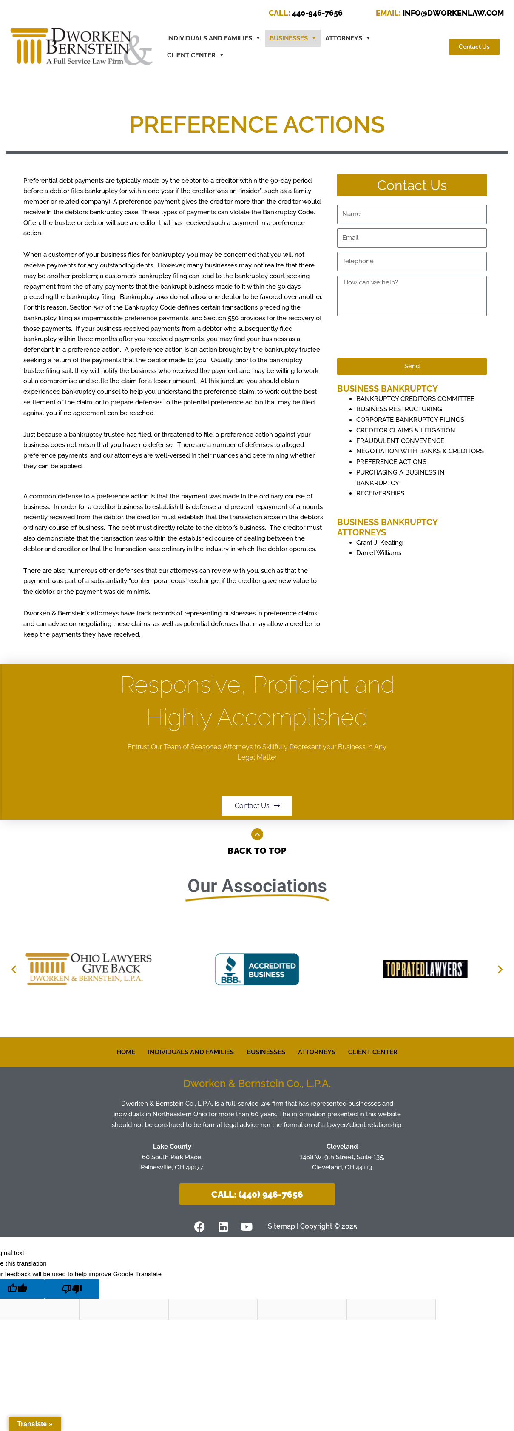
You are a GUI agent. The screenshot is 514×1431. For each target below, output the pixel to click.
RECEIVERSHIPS (380, 493)
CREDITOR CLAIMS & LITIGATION (405, 430)
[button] (14, 969)
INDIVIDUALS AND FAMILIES (191, 1052)
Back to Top (257, 851)
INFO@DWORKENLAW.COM (440, 13)
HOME (125, 1052)
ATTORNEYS (348, 38)
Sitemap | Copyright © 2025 (312, 1226)
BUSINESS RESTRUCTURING (399, 409)
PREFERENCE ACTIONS (391, 462)
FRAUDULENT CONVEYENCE (400, 441)
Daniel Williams (378, 553)
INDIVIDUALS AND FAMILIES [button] (214, 38)
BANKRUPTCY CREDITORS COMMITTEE (415, 399)
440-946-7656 (306, 13)
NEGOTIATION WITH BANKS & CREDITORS (420, 451)
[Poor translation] (72, 1289)
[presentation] (401, 337)
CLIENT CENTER (195, 55)
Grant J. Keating (379, 542)
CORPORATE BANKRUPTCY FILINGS (410, 420)
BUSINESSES (293, 38)
